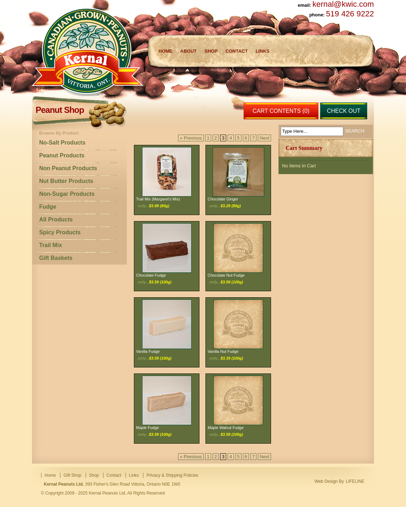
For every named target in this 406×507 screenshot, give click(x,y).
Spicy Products (59, 232)
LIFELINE (355, 481)
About (188, 51)
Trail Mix (50, 245)
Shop (211, 51)
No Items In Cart (299, 165)
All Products (56, 219)
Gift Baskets (55, 258)
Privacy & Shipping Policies (172, 475)
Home (165, 51)
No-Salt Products (62, 143)
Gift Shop (72, 475)
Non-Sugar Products (67, 194)
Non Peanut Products (68, 168)
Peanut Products (61, 155)
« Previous (191, 138)
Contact (236, 51)
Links (263, 51)
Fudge (47, 207)
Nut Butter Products (66, 181)
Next (264, 138)
